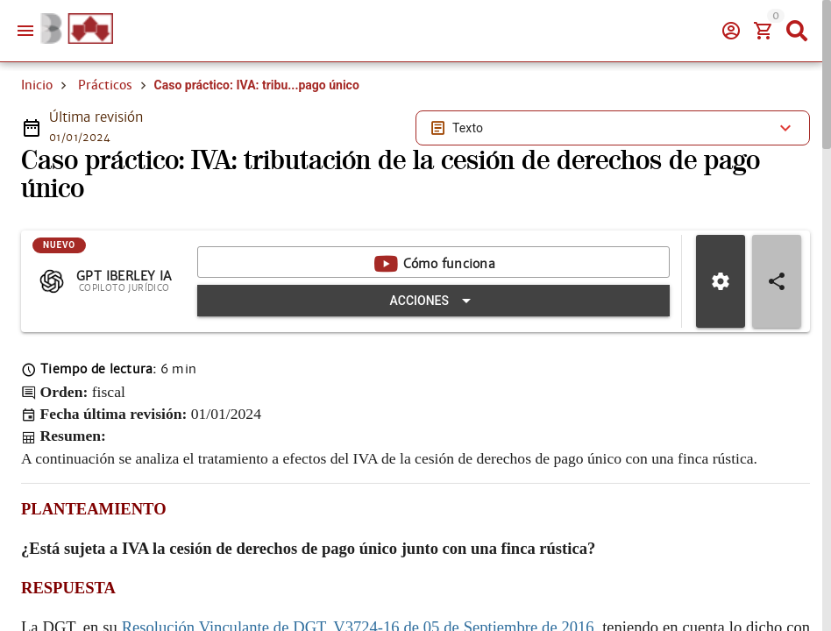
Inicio (37, 85)
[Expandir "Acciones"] (433, 300)
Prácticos (105, 85)
